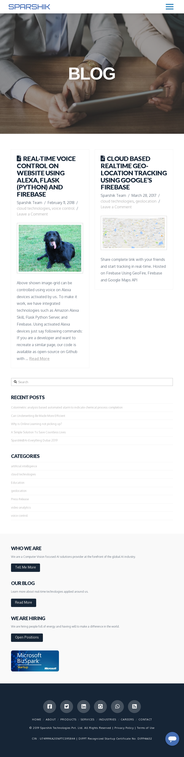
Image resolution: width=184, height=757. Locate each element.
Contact (145, 719)
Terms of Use (146, 728)
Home (36, 719)
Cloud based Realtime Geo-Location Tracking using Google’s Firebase (134, 173)
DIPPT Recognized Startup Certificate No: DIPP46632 (115, 738)
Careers (127, 719)
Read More (39, 358)
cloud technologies (33, 208)
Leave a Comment (32, 214)
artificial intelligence (24, 466)
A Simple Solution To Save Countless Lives (38, 432)
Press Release (20, 499)
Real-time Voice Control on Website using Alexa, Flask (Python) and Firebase (46, 176)
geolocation (146, 201)
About (51, 719)
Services (87, 719)
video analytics (21, 507)
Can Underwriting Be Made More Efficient (38, 416)
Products (68, 719)
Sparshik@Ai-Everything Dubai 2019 (34, 440)
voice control (63, 208)
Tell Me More (25, 567)
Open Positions (27, 637)
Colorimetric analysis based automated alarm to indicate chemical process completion (67, 407)
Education (17, 482)
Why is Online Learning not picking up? (36, 424)
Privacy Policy (124, 728)
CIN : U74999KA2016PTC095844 (53, 738)
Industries (107, 719)
